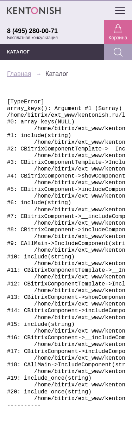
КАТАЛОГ (18, 51)
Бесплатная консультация (32, 37)
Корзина (117, 32)
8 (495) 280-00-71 (32, 30)
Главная (19, 73)
